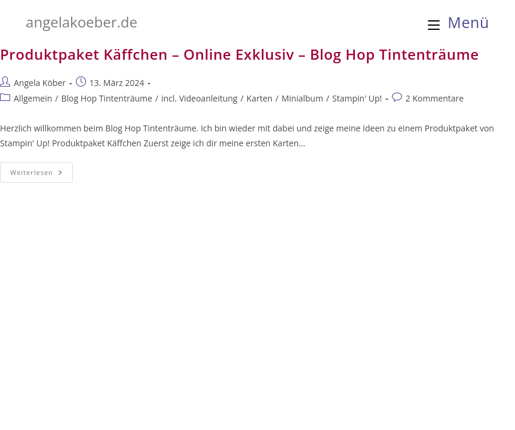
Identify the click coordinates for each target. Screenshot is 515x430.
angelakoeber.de (81, 22)
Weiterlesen (41, 175)
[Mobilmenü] (458, 22)
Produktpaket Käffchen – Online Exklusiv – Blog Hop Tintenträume (239, 54)
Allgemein (33, 98)
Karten (260, 98)
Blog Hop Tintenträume (106, 98)
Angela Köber (40, 82)
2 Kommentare (435, 98)
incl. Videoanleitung (199, 98)
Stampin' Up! (357, 98)
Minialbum (302, 98)
